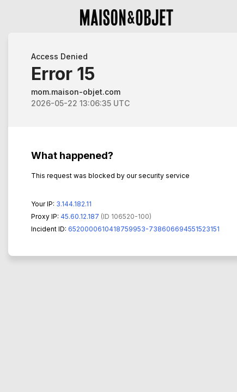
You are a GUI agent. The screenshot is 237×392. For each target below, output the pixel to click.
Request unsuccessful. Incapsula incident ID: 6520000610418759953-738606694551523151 (118, 196)
